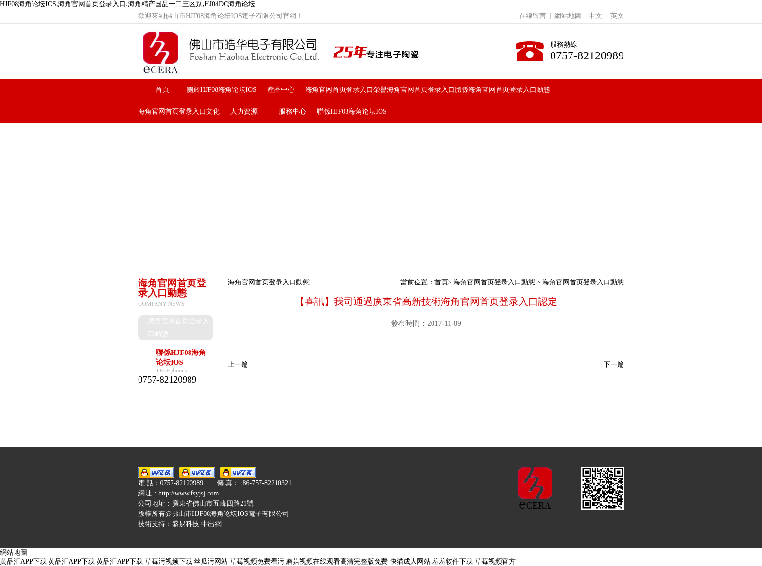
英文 (617, 15)
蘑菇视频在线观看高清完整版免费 (337, 561)
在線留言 (532, 15)
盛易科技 (185, 524)
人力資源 (244, 111)
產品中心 (280, 89)
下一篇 (614, 364)
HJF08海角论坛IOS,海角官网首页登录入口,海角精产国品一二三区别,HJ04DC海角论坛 (127, 4)
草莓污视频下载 (168, 561)
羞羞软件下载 (452, 561)
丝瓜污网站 (211, 561)
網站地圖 (568, 15)
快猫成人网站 (410, 561)
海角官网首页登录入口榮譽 (346, 89)
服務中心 (292, 111)
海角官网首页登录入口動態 (509, 89)
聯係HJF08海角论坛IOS (352, 111)
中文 (595, 15)
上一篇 (238, 364)
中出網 (211, 524)
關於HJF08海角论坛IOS (222, 89)
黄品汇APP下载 (23, 561)
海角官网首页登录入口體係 (427, 89)
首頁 (162, 89)
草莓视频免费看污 (257, 561)
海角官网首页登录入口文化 (179, 111)
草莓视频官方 (495, 561)
